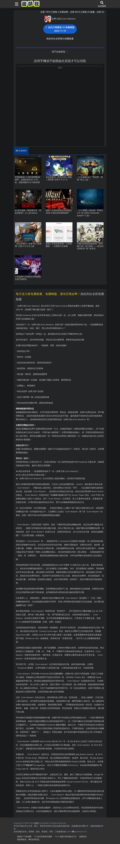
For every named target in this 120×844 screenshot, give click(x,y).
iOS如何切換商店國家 (43, 836)
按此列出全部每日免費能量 (60, 38)
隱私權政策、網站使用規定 (28, 839)
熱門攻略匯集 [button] (60, 51)
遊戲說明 (83, 836)
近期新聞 (22, 150)
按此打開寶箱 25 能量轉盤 (60, 29)
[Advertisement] (60, 87)
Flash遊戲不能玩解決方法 (65, 836)
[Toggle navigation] (16, 4)
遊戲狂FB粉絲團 (24, 836)
